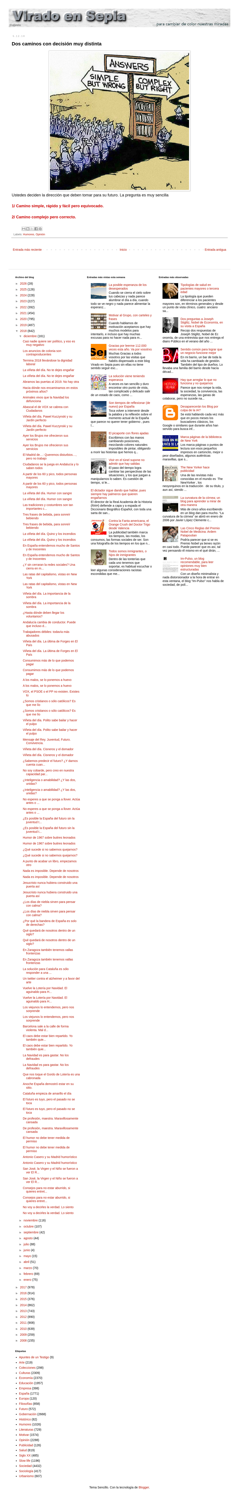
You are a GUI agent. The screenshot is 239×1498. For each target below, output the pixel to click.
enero (27, 1279)
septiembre (31, 1232)
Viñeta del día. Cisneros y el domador (48, 749)
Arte (22, 1362)
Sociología (26, 1471)
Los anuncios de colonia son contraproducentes (42, 352)
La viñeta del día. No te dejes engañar (48, 370)
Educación (26, 1383)
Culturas (24, 1373)
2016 (24, 1293)
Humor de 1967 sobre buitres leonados (49, 837)
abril (26, 1262)
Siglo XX (25, 1455)
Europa (24, 1398)
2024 (24, 295)
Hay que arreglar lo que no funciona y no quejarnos (199, 381)
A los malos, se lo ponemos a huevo (47, 680)
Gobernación (28, 1414)
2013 (24, 1311)
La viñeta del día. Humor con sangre (47, 493)
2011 (24, 1322)
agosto (28, 1238)
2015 (24, 1299)
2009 (24, 1334)
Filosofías (25, 1403)
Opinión (40, 234)
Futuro (23, 1409)
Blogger (144, 1487)
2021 (24, 313)
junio (27, 1250)
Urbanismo (26, 1476)
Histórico (25, 1419)
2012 (24, 1317)
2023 (24, 301)
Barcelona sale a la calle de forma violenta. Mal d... (46, 1028)
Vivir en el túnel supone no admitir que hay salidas (126, 461)
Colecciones (27, 1367)
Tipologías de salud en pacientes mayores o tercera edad (200, 288)
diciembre (30, 336)
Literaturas (26, 1429)
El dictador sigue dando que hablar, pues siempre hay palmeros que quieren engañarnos (118, 494)
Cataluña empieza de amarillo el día (47, 1093)
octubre (29, 1226)
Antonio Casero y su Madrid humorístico (50, 1157)
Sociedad (25, 1466)
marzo (28, 1268)
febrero (28, 1274)
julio (26, 1244)
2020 (24, 319)
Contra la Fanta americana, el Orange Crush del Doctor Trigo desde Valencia (129, 524)
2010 (24, 1328)
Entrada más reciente (27, 249)
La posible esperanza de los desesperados (127, 286)
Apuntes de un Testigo (34, 1357)
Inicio (123, 249)
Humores (28, 234)
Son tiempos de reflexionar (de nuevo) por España (129, 404)
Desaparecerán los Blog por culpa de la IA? (199, 408)
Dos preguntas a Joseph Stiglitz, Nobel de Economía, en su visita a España (202, 322)
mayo (27, 1256)
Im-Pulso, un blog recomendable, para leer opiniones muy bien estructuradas (197, 564)
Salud (23, 1450)
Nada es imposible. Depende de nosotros (51, 871)
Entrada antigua (215, 249)
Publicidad (26, 1445)
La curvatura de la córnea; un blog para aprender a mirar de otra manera (201, 501)
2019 (24, 325)
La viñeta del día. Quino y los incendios (49, 534)
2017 (24, 1287)
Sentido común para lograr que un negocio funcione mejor (201, 351)
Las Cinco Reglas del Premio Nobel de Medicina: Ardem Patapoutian (200, 531)
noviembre (30, 1220)
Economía (26, 1378)
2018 (24, 331)
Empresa (25, 1388)
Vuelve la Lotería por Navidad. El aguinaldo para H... (45, 990)
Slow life (24, 1460)
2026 (24, 283)
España (24, 1393)
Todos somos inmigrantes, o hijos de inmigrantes (127, 553)
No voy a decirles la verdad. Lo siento (48, 1207)
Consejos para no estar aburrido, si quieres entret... (46, 1189)
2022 (24, 307)
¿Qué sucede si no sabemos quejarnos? (50, 849)
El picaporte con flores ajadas (129, 433)
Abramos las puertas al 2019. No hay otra (51, 381)
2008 (24, 1340)
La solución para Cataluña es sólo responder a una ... (46, 970)
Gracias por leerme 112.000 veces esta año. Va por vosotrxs (130, 347)
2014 (24, 1305)
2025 (24, 289)
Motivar (24, 1435)
